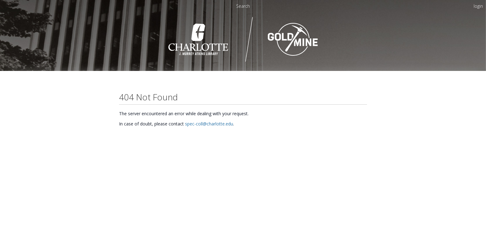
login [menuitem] (478, 6)
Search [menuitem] (243, 6)
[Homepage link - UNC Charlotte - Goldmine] (243, 61)
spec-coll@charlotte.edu (209, 124)
